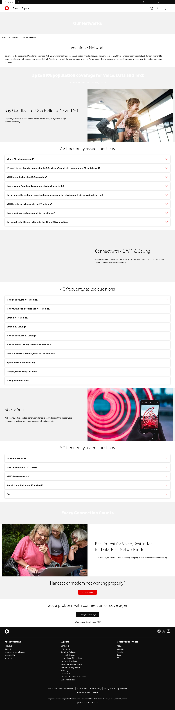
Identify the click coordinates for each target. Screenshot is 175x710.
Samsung (120, 649)
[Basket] (151, 8)
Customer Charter (68, 679)
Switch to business (66, 688)
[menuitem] (6, 37)
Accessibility (10, 655)
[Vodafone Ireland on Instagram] (168, 631)
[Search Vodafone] (159, 8)
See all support (87, 592)
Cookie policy (95, 688)
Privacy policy (109, 688)
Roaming (64, 670)
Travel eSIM (65, 673)
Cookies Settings (84, 692)
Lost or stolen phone (69, 661)
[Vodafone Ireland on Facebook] (159, 631)
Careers (8, 649)
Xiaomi (119, 655)
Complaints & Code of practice (73, 676)
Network (8, 658)
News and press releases (15, 652)
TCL (118, 658)
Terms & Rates (82, 688)
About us (8, 646)
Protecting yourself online (71, 664)
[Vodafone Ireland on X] (164, 631)
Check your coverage (87, 614)
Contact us (65, 646)
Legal (95, 692)
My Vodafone (122, 688)
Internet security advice (70, 667)
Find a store (65, 649)
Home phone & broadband (71, 658)
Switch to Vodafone (68, 652)
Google (120, 652)
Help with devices (68, 655)
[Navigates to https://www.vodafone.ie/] (7, 8)
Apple (119, 646)
